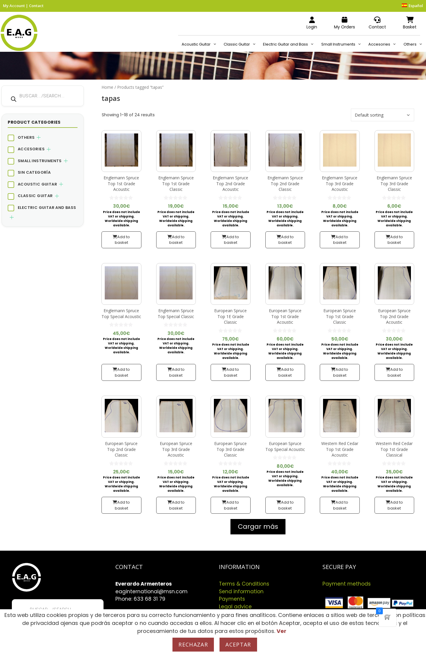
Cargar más (258, 526)
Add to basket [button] (122, 240)
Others (415, 44)
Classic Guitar (241, 44)
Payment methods (346, 583)
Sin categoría (34, 172)
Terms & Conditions (244, 583)
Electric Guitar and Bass (290, 44)
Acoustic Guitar (201, 44)
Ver (281, 631)
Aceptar (238, 644)
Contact (36, 5)
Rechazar (193, 644)
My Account (14, 5)
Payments (232, 598)
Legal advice (235, 606)
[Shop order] (382, 115)
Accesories (384, 44)
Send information (241, 591)
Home (107, 87)
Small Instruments (343, 44)
